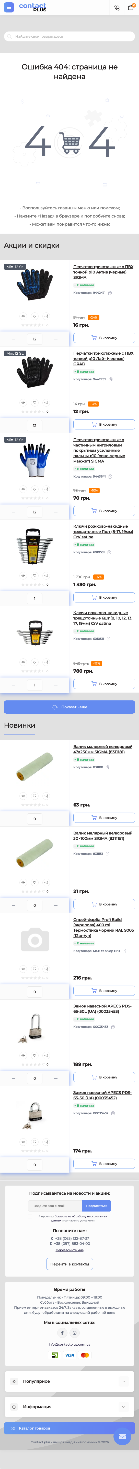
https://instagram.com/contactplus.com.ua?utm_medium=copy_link (74, 1333)
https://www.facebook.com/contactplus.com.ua (62, 1333)
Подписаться (96, 1206)
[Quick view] (23, 316)
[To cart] (104, 338)
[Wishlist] (35, 316)
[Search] (9, 36)
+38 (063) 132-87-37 (72, 1238)
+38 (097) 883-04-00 (72, 1243)
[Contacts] (116, 7)
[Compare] (46, 316)
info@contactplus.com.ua (69, 1344)
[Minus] (13, 339)
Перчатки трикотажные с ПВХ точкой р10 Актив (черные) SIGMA (103, 272)
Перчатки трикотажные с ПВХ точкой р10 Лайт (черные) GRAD (103, 358)
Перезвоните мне (70, 1250)
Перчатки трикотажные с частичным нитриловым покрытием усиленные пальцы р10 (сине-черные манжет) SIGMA (99, 450)
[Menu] (9, 7)
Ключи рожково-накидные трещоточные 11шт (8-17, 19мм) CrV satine (103, 531)
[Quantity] (34, 339)
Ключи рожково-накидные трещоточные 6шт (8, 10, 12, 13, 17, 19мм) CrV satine (102, 618)
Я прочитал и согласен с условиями (70, 1218)
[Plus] (56, 339)
